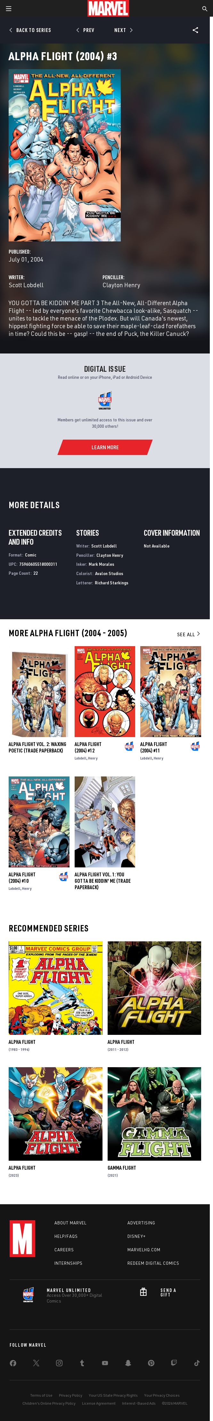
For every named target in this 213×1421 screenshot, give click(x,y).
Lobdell (80, 758)
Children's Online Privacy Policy (49, 1403)
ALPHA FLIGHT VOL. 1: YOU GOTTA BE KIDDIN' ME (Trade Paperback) (103, 880)
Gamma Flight (122, 1168)
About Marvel (70, 1222)
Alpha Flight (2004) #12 (88, 747)
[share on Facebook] (13, 1364)
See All (189, 634)
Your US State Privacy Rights (113, 1395)
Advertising (141, 1222)
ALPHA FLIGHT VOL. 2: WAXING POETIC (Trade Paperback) (37, 747)
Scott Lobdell (26, 284)
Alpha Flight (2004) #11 (153, 747)
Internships (68, 1263)
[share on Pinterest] (151, 1364)
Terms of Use (41, 1395)
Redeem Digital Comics (153, 1263)
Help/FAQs (66, 1236)
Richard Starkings (111, 582)
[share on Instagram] (59, 1364)
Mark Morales (101, 564)
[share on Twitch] (174, 1364)
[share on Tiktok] (197, 1364)
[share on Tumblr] (82, 1364)
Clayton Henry (121, 284)
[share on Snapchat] (128, 1364)
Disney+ (136, 1236)
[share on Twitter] (36, 1364)
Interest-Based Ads (139, 1403)
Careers (64, 1249)
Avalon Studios (109, 573)
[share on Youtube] (105, 1364)
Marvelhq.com (143, 1249)
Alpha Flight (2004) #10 (22, 877)
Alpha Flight (22, 1042)
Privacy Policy (70, 1395)
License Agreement (99, 1403)
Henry (92, 758)
